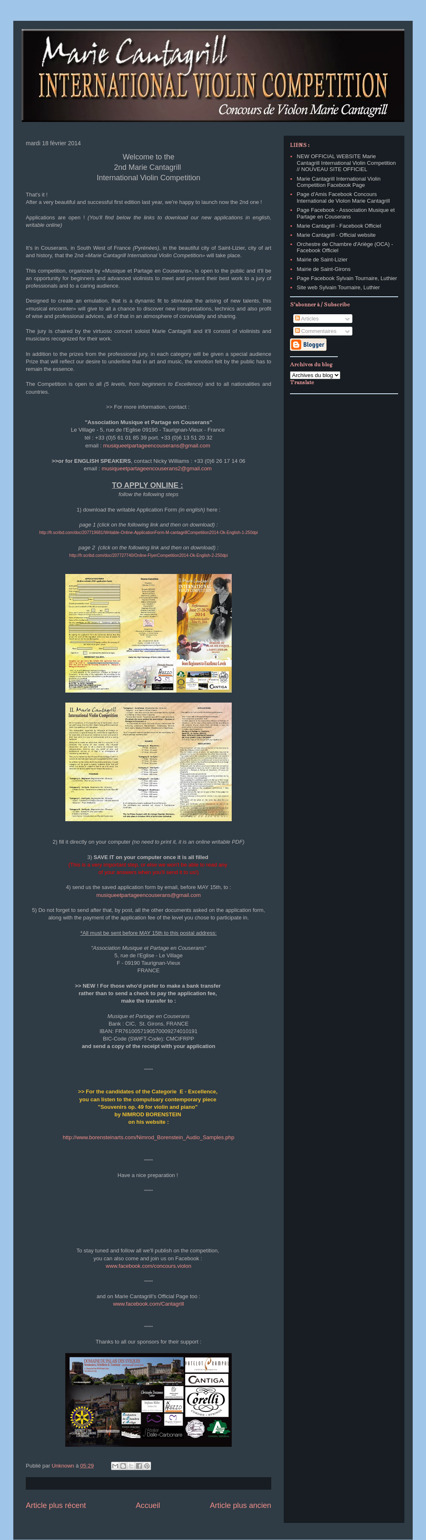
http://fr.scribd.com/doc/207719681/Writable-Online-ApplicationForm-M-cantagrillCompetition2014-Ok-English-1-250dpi (148, 532)
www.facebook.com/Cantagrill (148, 1304)
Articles (307, 318)
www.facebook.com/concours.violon (148, 1266)
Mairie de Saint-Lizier (322, 259)
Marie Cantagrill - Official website (336, 235)
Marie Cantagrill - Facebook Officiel (339, 226)
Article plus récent (56, 1505)
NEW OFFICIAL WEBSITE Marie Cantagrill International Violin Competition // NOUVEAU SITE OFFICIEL (346, 162)
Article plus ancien (240, 1505)
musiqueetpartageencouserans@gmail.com (156, 445)
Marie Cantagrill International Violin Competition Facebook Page (338, 182)
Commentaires (316, 331)
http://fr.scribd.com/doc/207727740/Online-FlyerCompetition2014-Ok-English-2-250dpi (148, 555)
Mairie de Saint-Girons (323, 269)
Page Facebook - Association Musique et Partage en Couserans (346, 213)
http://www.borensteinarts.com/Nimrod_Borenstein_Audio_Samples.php (149, 1137)
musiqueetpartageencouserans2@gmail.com (157, 468)
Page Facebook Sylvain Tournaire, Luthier (347, 278)
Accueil (148, 1505)
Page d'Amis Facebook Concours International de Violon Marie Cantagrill (343, 197)
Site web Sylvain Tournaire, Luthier (338, 287)
